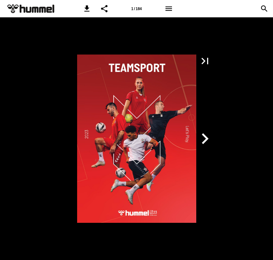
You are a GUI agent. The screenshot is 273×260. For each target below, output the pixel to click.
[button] (87, 8)
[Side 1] (136, 8)
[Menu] (168, 8)
